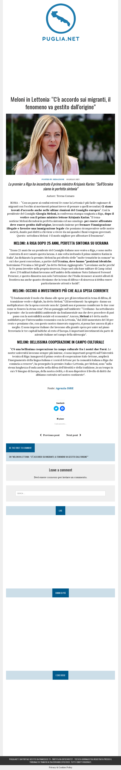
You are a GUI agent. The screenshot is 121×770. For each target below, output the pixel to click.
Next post (73, 435)
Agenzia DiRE (65, 388)
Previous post (50, 435)
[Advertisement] (60, 67)
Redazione (58, 179)
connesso (52, 477)
